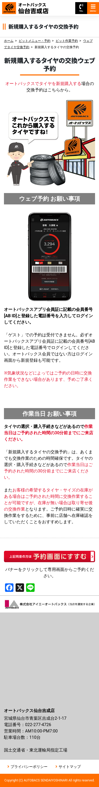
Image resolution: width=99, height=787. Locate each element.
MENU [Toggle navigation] (93, 8)
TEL (81, 8)
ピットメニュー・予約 (34, 41)
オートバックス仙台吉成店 (28, 5)
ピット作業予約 (67, 41)
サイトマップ (70, 766)
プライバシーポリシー (29, 766)
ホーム (8, 41)
